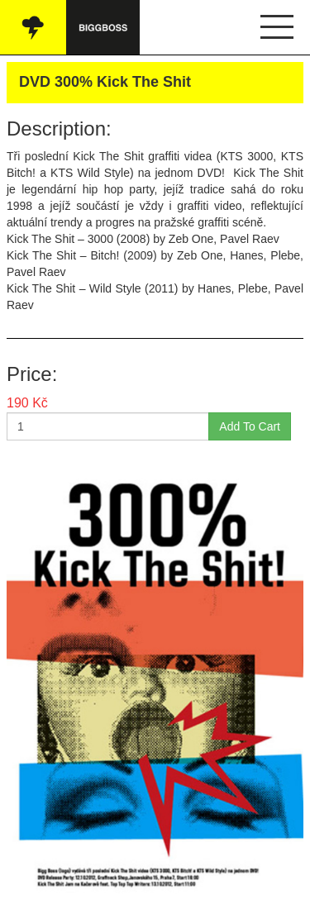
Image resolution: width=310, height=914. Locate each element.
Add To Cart (249, 426)
